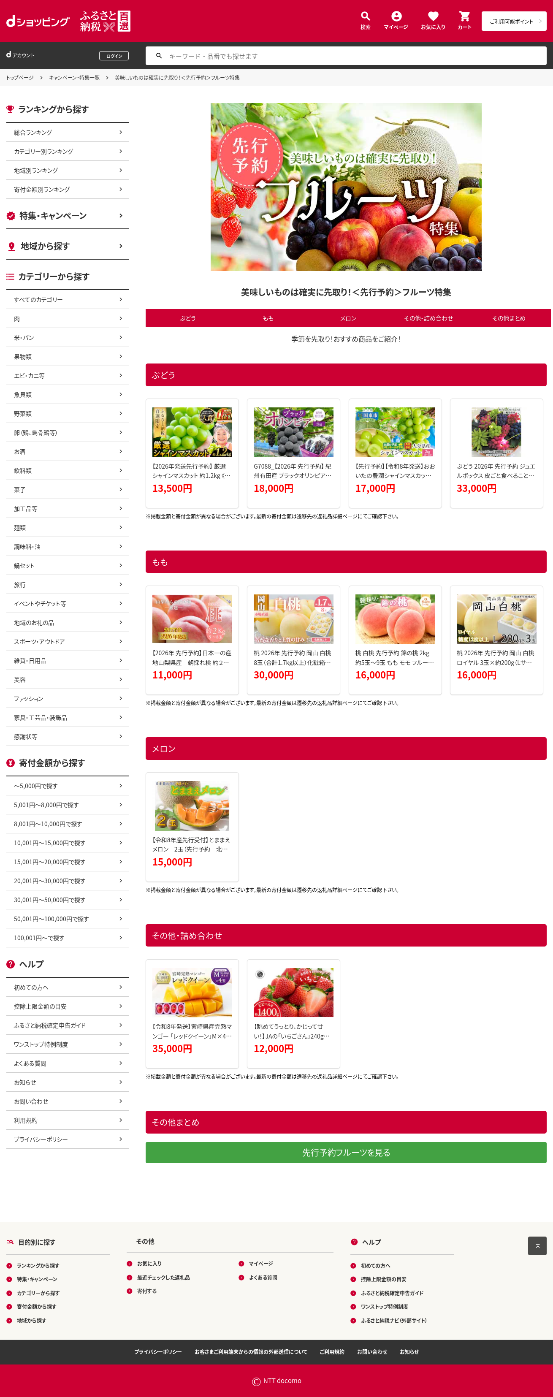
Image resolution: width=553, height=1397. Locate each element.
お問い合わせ (31, 1101)
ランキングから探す (38, 1265)
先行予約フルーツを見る (346, 1152)
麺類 (20, 527)
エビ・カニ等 (29, 375)
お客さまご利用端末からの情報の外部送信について (251, 1351)
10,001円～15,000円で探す (50, 842)
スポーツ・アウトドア (39, 641)
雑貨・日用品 (30, 660)
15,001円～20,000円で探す (50, 861)
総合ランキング (33, 132)
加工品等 (26, 508)
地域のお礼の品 (34, 622)
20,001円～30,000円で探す (50, 880)
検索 (366, 26)
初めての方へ (31, 987)
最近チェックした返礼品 (163, 1277)
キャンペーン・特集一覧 (74, 77)
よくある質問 (30, 1063)
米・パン (24, 337)
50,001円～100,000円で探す (51, 918)
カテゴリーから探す (38, 1293)
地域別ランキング (36, 170)
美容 (20, 679)
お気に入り (433, 26)
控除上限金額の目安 (40, 1006)
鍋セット (24, 565)
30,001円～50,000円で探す (50, 899)
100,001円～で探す (39, 937)
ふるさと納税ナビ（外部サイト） (394, 1320)
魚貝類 (23, 394)
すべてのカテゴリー (38, 299)
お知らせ (25, 1082)
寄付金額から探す (37, 1306)
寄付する (147, 1290)
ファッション (28, 698)
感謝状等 (26, 736)
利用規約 (26, 1120)
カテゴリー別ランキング (43, 151)
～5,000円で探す (36, 785)
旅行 (20, 584)
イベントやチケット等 (40, 603)
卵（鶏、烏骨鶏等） (36, 432)
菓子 (20, 489)
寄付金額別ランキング (42, 189)
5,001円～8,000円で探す (46, 804)
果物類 (23, 356)
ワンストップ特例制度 (41, 1044)
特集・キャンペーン (53, 215)
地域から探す (45, 246)
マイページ (396, 26)
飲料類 (23, 470)
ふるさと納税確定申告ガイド (50, 1025)
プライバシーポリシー (41, 1139)
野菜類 (23, 413)
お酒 (19, 451)
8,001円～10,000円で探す (48, 823)
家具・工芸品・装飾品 (40, 717)
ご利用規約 (332, 1351)
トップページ (20, 77)
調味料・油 (27, 546)
